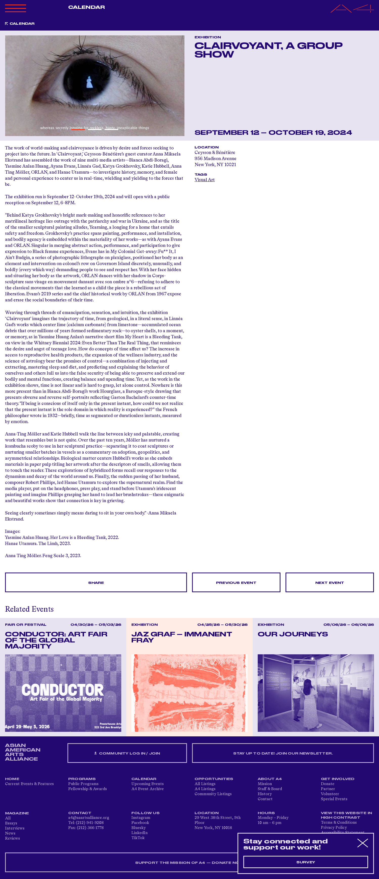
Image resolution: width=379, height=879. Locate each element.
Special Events (334, 799)
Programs (82, 779)
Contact (265, 799)
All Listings (205, 784)
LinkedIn (139, 833)
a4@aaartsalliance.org (88, 818)
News (10, 834)
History (265, 794)
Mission (265, 784)
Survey (305, 862)
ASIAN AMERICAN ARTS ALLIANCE (22, 752)
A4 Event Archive (147, 789)
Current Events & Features (29, 784)
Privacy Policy (334, 828)
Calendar (86, 7)
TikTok (138, 838)
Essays (11, 823)
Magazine (17, 813)
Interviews (15, 828)
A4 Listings (205, 789)
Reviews (12, 839)
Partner (328, 789)
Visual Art (205, 180)
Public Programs (83, 784)
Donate (327, 784)
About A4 (270, 779)
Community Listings (213, 794)
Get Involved (337, 779)
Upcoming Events (147, 784)
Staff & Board (270, 789)
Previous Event (236, 582)
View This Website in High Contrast (346, 815)
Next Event (329, 582)
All (8, 818)
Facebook (140, 823)
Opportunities (214, 779)
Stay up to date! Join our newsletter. (283, 753)
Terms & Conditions (339, 823)
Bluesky (138, 828)
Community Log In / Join (127, 753)
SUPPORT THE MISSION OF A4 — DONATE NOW (189, 862)
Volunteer (330, 794)
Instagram (140, 818)
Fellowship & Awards (87, 789)
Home (12, 779)
